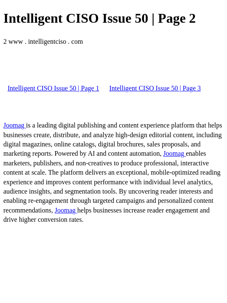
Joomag (14, 125)
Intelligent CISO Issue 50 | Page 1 (53, 88)
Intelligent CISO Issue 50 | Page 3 (154, 88)
